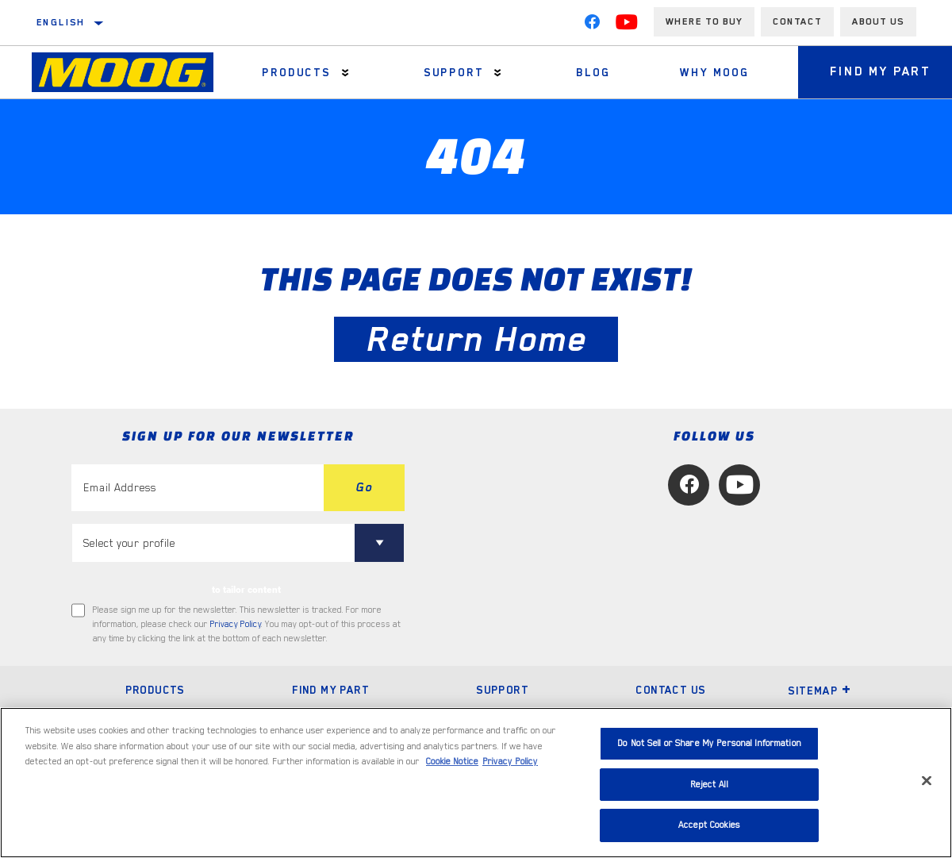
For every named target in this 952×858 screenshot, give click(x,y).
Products (296, 72)
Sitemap (819, 690)
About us (878, 21)
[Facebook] (592, 25)
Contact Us (670, 689)
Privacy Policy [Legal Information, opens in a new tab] (510, 761)
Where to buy (704, 21)
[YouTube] (627, 25)
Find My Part (330, 689)
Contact (797, 21)
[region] (476, 782)
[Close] (926, 781)
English (61, 22)
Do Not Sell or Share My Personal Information (709, 743)
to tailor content (246, 589)
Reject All (708, 784)
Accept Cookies (709, 825)
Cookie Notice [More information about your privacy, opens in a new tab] (452, 761)
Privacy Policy (235, 624)
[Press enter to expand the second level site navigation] (345, 72)
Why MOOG (714, 72)
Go (364, 487)
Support (454, 72)
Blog (593, 72)
